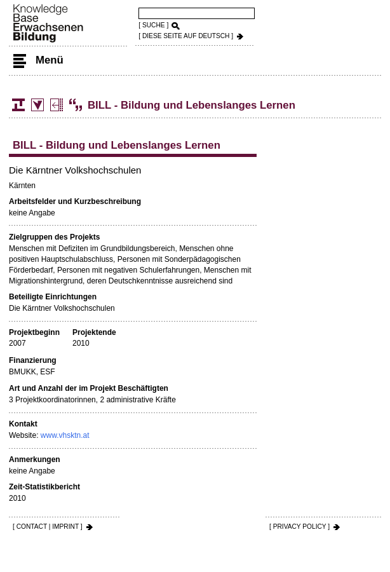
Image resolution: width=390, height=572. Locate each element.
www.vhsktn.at (65, 435)
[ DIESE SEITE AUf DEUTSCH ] (185, 35)
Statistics (37, 104)
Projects (56, 104)
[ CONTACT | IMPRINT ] (48, 526)
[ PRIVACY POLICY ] (299, 526)
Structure (18, 104)
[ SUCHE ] (153, 25)
